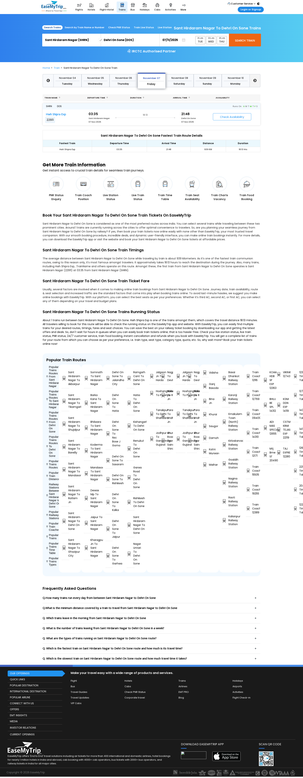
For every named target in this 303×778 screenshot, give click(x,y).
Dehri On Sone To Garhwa (109, 555)
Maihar (205, 464)
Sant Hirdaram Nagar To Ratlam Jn (65, 494)
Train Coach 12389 (248, 508)
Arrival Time (181, 97)
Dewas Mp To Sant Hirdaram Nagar (87, 498)
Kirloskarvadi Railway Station (226, 444)
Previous (48, 80)
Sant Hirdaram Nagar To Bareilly (65, 446)
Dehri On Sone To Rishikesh (109, 479)
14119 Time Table (295, 433)
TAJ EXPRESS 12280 (281, 452)
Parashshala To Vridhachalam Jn (165, 416)
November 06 (123, 78)
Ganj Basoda (205, 386)
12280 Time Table (295, 508)
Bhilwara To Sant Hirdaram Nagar (87, 428)
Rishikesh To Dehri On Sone (130, 502)
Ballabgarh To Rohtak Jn (165, 395)
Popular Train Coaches (52, 526)
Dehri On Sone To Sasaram (109, 460)
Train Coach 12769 (248, 395)
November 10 (236, 78)
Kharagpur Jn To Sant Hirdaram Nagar (87, 548)
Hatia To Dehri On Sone (130, 403)
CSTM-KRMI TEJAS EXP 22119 (281, 429)
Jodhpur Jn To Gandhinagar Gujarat (154, 439)
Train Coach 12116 (248, 376)
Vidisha (205, 372)
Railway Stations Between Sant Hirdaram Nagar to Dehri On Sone (52, 495)
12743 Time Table (295, 395)
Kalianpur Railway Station (226, 520)
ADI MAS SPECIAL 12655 (268, 428)
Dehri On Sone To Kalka (109, 502)
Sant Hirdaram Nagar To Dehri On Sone (65, 521)
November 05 (95, 78)
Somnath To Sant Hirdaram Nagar (87, 378)
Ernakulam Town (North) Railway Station (226, 422)
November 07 (151, 78)
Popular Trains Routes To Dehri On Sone (52, 446)
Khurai (205, 414)
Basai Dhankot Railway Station (226, 378)
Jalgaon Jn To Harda (154, 376)
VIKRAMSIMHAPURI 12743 (281, 374)
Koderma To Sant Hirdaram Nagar (87, 450)
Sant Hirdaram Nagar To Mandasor (65, 469)
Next (255, 80)
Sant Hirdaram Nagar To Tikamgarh (65, 401)
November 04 (67, 78)
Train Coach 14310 (248, 433)
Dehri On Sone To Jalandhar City (109, 378)
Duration (137, 97)
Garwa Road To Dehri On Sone (130, 477)
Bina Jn (205, 401)
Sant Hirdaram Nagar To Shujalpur (65, 424)
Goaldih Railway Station (226, 463)
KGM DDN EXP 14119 (281, 405)
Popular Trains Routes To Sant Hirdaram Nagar (52, 399)
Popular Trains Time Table (52, 548)
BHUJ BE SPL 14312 (268, 405)
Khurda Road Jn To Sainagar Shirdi (165, 440)
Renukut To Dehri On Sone (130, 448)
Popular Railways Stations (52, 515)
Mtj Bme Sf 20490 (268, 454)
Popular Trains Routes (52, 464)
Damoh (205, 438)
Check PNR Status (119, 27)
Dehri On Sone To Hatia (109, 403)
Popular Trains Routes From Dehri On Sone (52, 422)
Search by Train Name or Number (84, 27)
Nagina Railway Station (226, 482)
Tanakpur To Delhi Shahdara (154, 414)
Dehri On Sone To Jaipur (109, 529)
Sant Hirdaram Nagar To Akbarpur (65, 378)
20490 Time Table (295, 489)
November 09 (207, 78)
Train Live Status (144, 27)
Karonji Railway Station (226, 399)
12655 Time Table (295, 452)
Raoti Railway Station (226, 501)
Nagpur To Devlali (165, 376)
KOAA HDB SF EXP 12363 (268, 380)
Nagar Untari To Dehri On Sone (130, 553)
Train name (52, 97)
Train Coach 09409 (248, 414)
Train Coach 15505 (248, 470)
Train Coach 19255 (248, 489)
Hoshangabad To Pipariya (154, 393)
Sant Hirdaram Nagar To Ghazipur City (65, 548)
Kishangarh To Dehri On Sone (130, 426)
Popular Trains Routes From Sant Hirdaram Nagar (52, 376)
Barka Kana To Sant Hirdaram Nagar (87, 403)
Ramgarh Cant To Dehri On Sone (130, 378)
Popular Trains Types (52, 561)
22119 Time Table (295, 470)
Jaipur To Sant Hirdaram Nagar (87, 523)
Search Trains (52, 27)
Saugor (205, 426)
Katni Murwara (205, 451)
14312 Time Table (295, 414)
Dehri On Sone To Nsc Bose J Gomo (109, 433)
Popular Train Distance (52, 476)
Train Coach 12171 (248, 452)
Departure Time (97, 97)
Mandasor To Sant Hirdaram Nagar (87, 473)
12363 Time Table (295, 376)
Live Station (165, 27)
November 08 (179, 78)
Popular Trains (52, 536)
